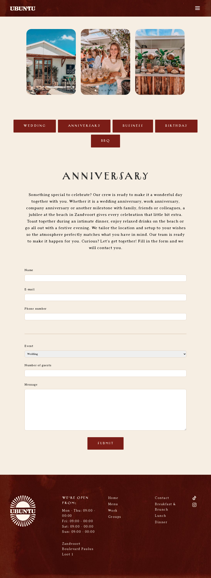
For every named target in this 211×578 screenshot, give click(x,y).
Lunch (160, 516)
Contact (162, 498)
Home (113, 498)
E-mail (30, 289)
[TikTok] (194, 499)
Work (113, 510)
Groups (114, 517)
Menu (113, 504)
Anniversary (84, 126)
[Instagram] (194, 506)
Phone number (36, 308)
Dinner (161, 522)
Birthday (176, 126)
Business (133, 126)
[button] (95, 90)
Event (29, 346)
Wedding (34, 126)
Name (29, 270)
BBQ (105, 140)
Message (31, 384)
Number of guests (38, 365)
